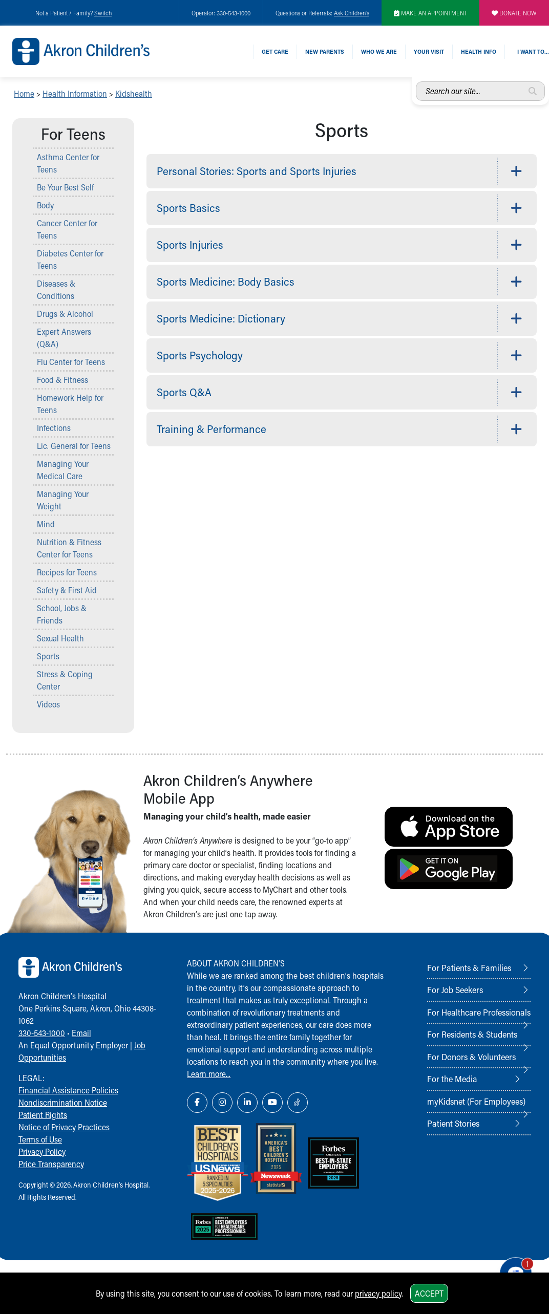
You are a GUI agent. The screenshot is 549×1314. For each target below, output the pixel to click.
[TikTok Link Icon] (297, 1102)
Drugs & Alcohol (65, 313)
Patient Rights (42, 1114)
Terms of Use (40, 1139)
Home (24, 93)
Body (45, 205)
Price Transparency (51, 1163)
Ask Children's (351, 13)
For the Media (452, 1078)
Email (81, 1032)
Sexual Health (60, 638)
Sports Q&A (184, 392)
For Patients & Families (469, 967)
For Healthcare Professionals (479, 1012)
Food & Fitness (62, 379)
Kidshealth (133, 93)
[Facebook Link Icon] (197, 1102)
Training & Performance (211, 429)
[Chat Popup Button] (512, 1269)
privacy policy (378, 1293)
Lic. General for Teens (74, 445)
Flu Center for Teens (71, 361)
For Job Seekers (455, 989)
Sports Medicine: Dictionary (221, 318)
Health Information (75, 93)
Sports (48, 656)
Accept (429, 1293)
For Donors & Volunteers (471, 1056)
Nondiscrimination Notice (62, 1102)
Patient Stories (453, 1123)
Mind (46, 524)
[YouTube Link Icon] (272, 1102)
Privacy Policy (42, 1151)
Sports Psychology (200, 355)
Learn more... (208, 1073)
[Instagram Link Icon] (222, 1102)
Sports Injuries (190, 245)
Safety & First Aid (67, 590)
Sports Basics (188, 208)
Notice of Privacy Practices (64, 1127)
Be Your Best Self (65, 187)
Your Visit (429, 51)
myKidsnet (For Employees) (476, 1101)
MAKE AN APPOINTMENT (430, 13)
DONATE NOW (514, 13)
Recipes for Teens (67, 572)
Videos (48, 704)
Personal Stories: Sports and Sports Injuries (256, 171)
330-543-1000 (41, 1032)
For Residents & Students (472, 1034)
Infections (54, 427)
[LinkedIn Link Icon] (247, 1102)
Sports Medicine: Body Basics (225, 281)
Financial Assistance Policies (68, 1090)
